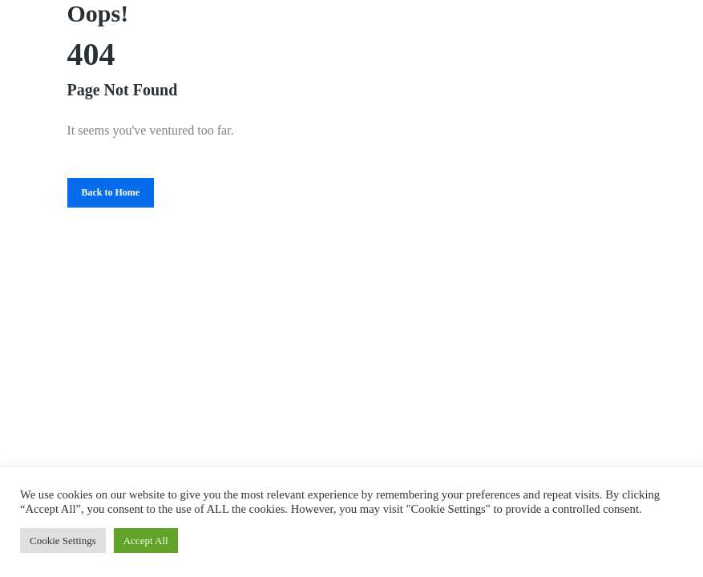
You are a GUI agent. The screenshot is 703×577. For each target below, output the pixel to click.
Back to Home (111, 192)
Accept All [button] (145, 541)
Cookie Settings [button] (63, 541)
